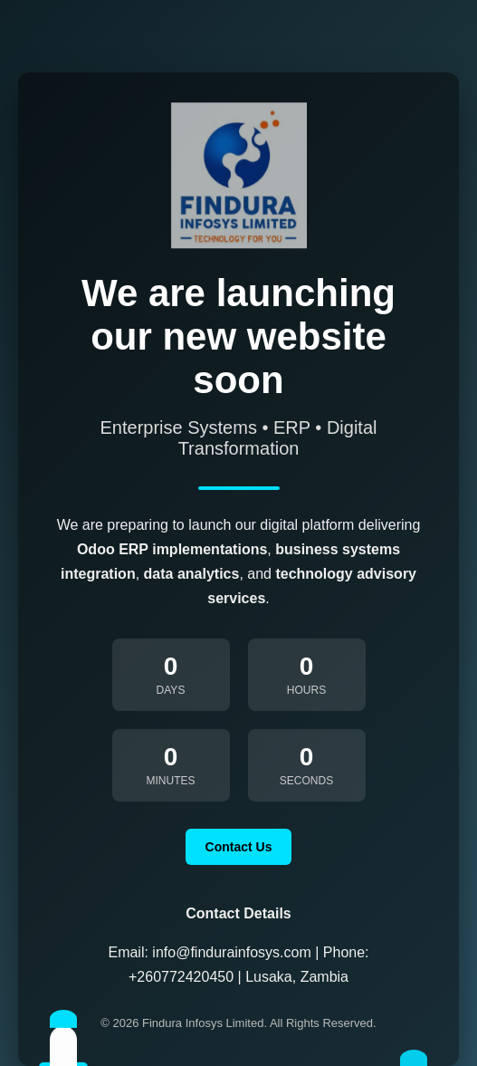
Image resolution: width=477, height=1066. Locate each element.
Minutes (171, 780)
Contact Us (238, 847)
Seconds (306, 780)
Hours (306, 690)
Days (171, 690)
